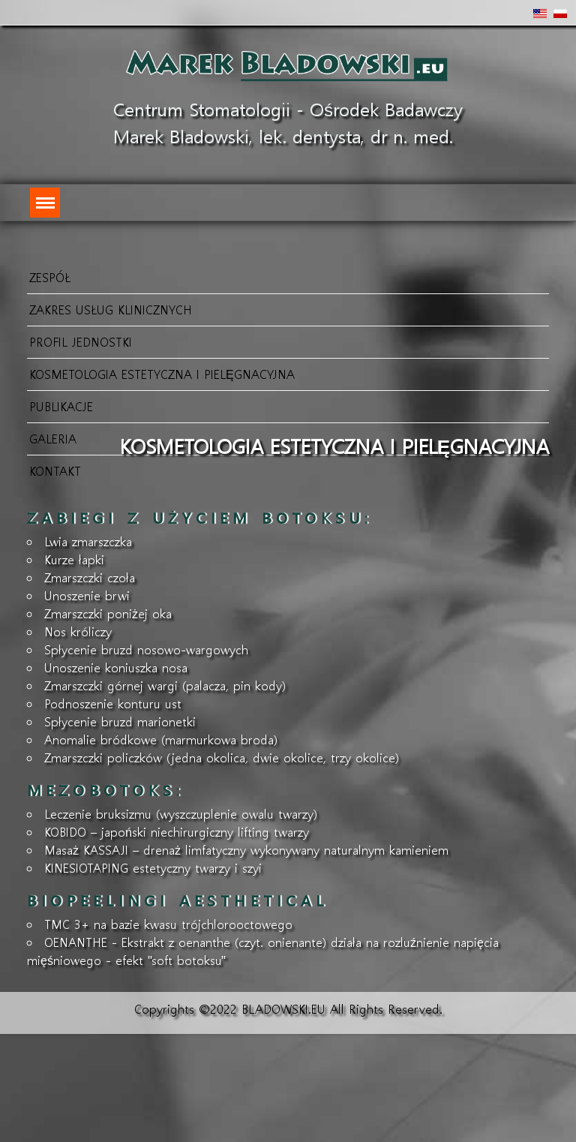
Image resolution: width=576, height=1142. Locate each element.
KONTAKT (55, 471)
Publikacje (61, 406)
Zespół (49, 277)
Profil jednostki (80, 342)
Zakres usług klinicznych (110, 309)
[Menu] (45, 203)
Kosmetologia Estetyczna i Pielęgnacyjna (162, 374)
